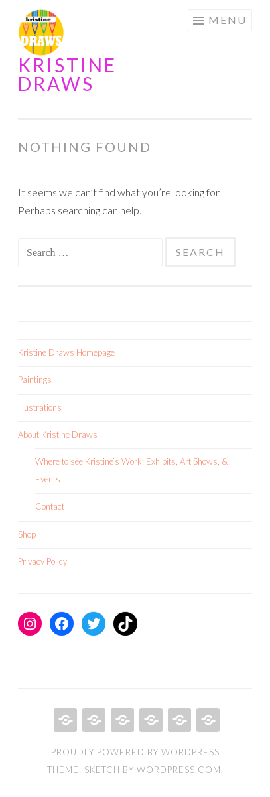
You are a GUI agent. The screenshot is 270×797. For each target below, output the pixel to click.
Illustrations (40, 407)
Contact (49, 506)
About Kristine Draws (58, 434)
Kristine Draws (67, 74)
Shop (27, 534)
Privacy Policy (42, 561)
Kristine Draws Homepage (66, 352)
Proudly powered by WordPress (135, 752)
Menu (227, 19)
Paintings (35, 379)
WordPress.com (179, 769)
